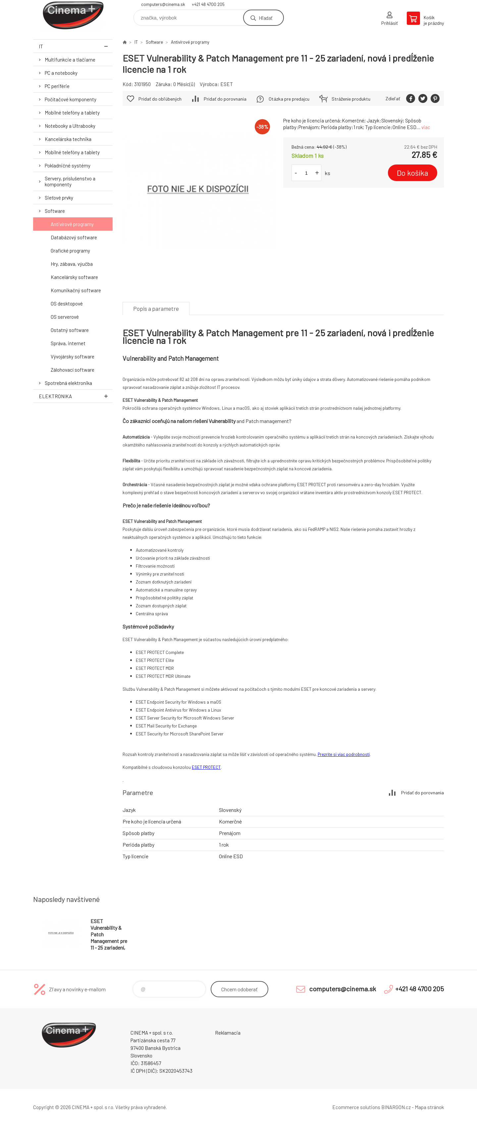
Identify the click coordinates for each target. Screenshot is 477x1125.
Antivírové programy (72, 224)
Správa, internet (68, 343)
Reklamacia (227, 1033)
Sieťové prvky (59, 198)
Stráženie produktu (351, 99)
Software (55, 211)
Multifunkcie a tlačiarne (70, 60)
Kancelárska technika (68, 139)
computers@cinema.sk (163, 4)
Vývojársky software (72, 356)
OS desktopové (67, 303)
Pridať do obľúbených (160, 99)
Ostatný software (70, 330)
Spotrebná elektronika (68, 383)
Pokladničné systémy (67, 165)
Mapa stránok (429, 1107)
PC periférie (57, 86)
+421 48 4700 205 (208, 4)
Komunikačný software (76, 290)
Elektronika (76, 396)
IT (76, 46)
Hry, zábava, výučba (72, 264)
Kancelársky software (74, 277)
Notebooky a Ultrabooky (70, 126)
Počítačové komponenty (70, 99)
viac (425, 127)
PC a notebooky (61, 73)
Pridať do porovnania (225, 99)
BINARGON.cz (396, 1107)
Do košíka (412, 172)
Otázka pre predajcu (289, 99)
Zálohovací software (72, 370)
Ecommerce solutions (356, 1107)
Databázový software (74, 237)
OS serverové (65, 317)
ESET (226, 84)
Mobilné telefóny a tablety (72, 113)
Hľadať (265, 18)
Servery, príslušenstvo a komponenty (70, 181)
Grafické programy (70, 251)
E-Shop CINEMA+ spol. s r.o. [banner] (73, 15)
